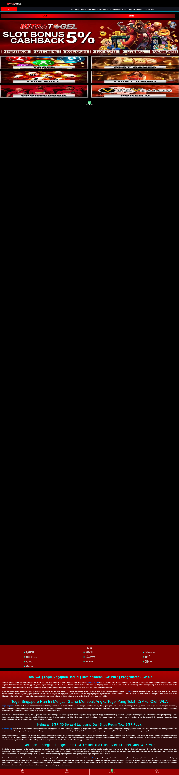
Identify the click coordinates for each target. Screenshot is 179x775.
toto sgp (129, 691)
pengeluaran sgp (92, 682)
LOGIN (131, 16)
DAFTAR (44, 16)
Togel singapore (8, 706)
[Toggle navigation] (3, 4)
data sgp (93, 758)
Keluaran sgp (7, 729)
